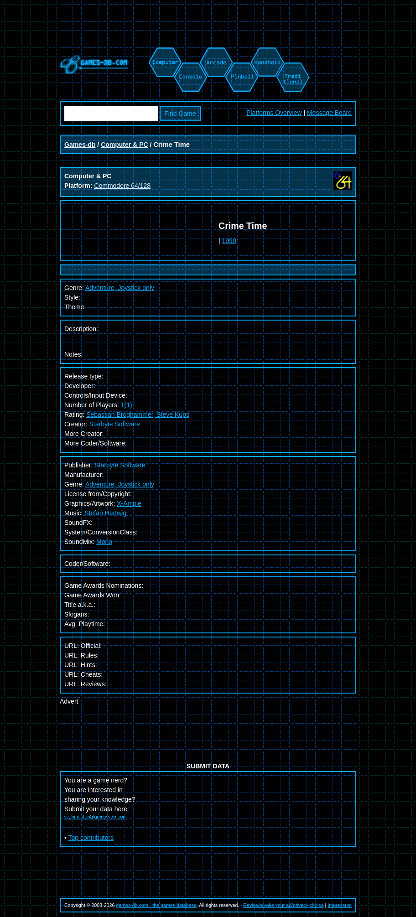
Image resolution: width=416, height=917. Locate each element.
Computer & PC (124, 144)
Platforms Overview (274, 112)
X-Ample (129, 503)
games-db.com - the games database (156, 905)
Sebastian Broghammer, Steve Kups (137, 414)
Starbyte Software (114, 424)
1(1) (126, 405)
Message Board (329, 112)
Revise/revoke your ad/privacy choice (283, 905)
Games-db (79, 144)
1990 (229, 240)
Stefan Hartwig (105, 513)
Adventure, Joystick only (119, 484)
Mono (104, 541)
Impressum (340, 905)
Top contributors (91, 837)
